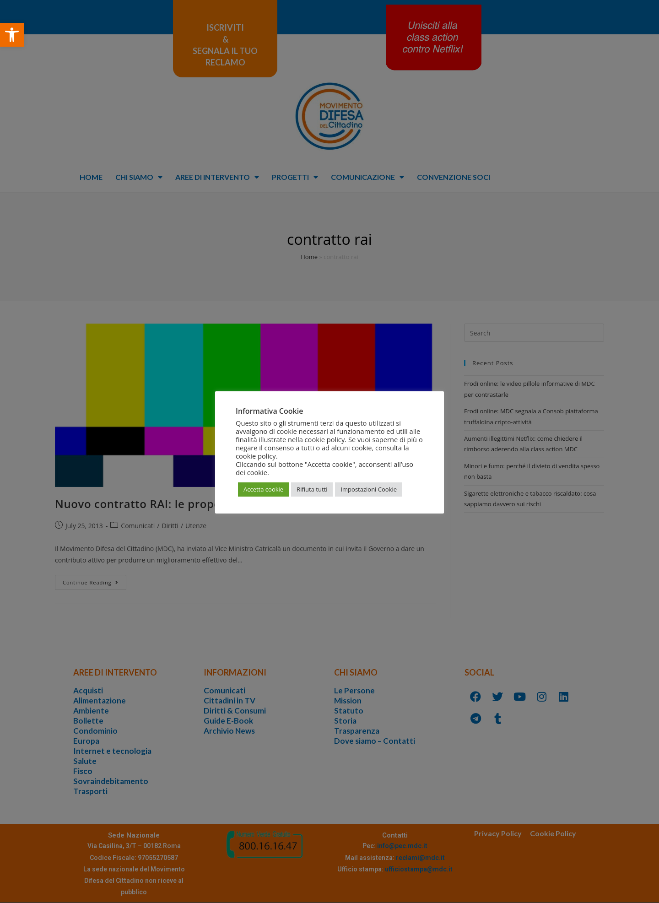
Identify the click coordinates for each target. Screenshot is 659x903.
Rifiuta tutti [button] (312, 489)
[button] (12, 35)
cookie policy (256, 455)
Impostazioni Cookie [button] (368, 489)
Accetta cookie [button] (263, 489)
